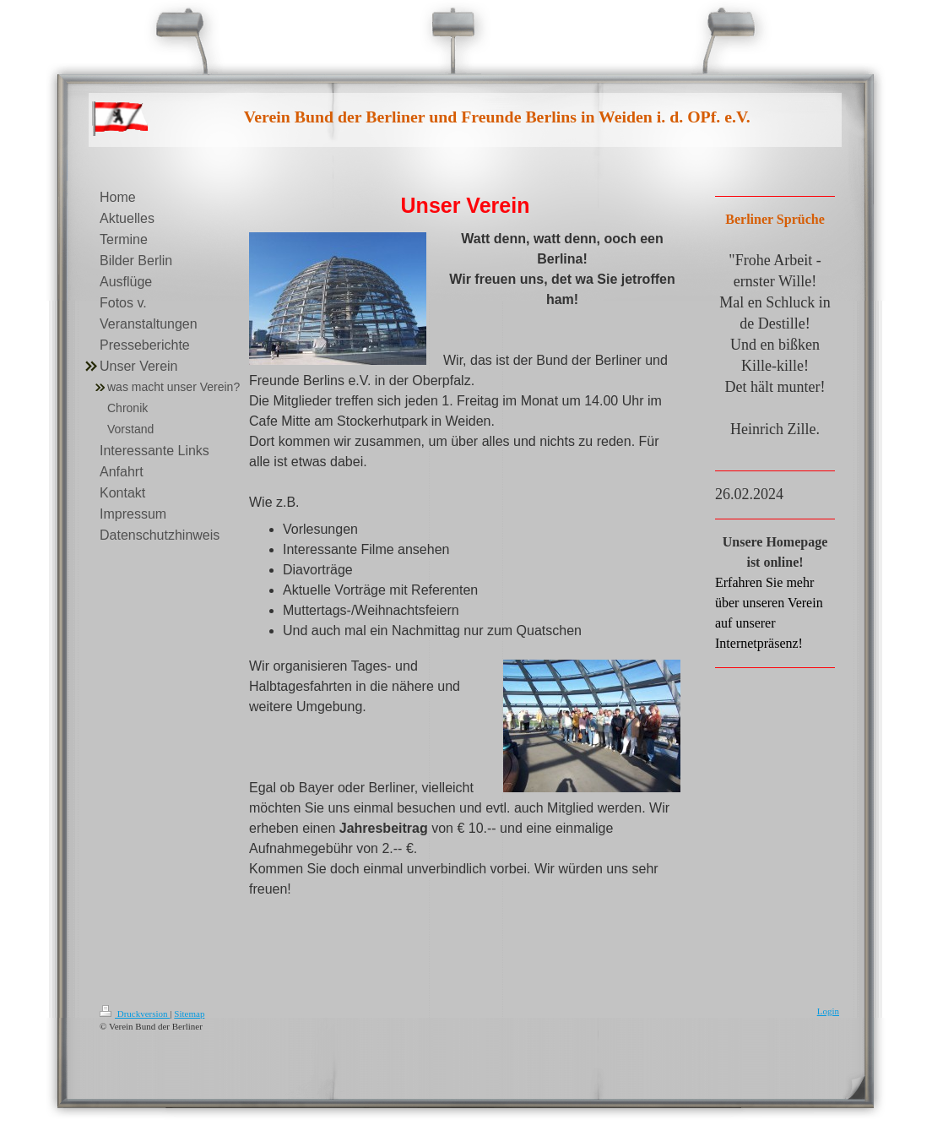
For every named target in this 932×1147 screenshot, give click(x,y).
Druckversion (135, 1013)
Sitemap (189, 1013)
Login (828, 1011)
